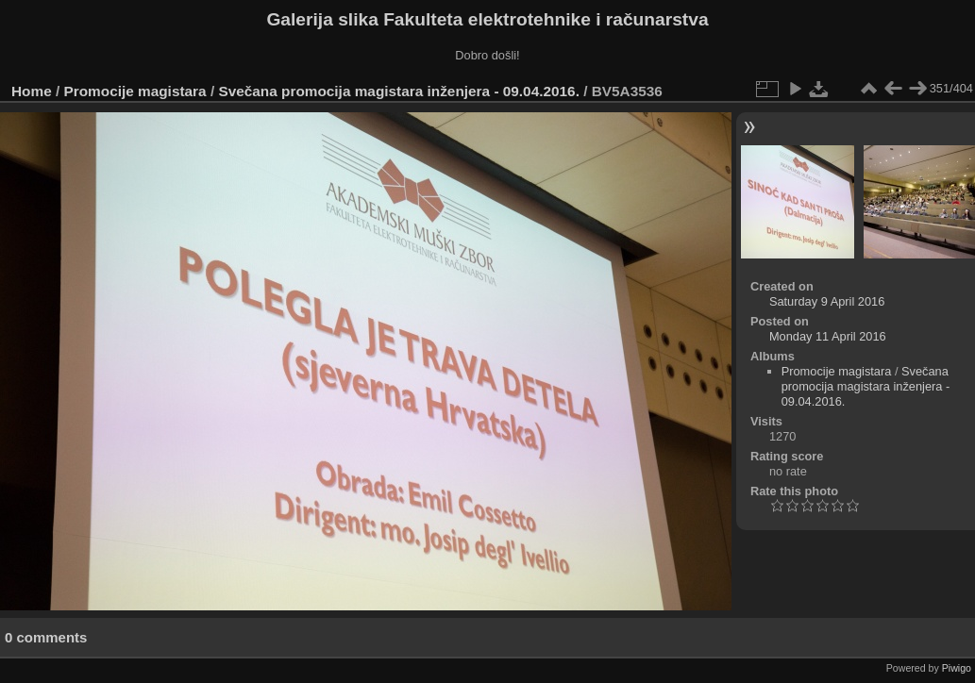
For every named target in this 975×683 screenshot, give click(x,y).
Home (31, 91)
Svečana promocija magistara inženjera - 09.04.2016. (398, 91)
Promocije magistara (135, 91)
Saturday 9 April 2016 (826, 301)
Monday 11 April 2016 (827, 336)
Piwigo (956, 668)
